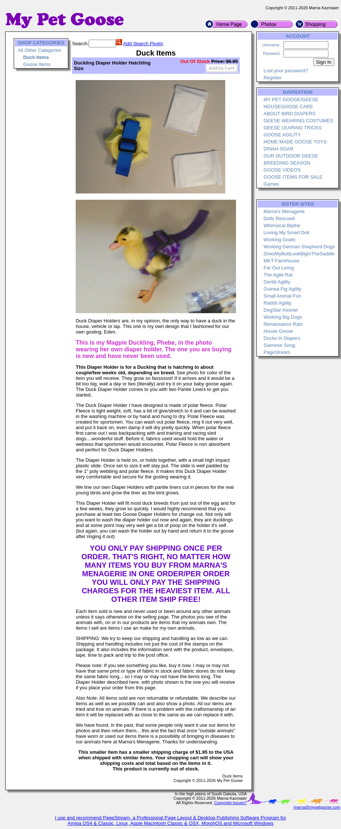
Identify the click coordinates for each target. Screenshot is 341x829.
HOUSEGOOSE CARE (288, 106)
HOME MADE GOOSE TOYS (295, 142)
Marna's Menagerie (284, 211)
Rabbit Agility (277, 303)
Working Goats (279, 239)
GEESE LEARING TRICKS (292, 127)
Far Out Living (278, 268)
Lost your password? (285, 70)
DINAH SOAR (278, 149)
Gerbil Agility (276, 282)
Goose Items (36, 64)
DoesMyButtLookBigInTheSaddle (299, 253)
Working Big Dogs (282, 317)
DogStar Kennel (280, 310)
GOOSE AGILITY (282, 134)
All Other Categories (39, 50)
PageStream (276, 352)
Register (272, 77)
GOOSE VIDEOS (282, 170)
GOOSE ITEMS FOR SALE (292, 177)
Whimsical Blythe (281, 225)
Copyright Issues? (230, 802)
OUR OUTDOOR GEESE (290, 156)
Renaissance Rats (283, 324)
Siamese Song (279, 345)
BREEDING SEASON (286, 163)
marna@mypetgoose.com (317, 807)
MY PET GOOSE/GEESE (290, 99)
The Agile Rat (277, 275)
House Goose (278, 331)
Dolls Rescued (279, 218)
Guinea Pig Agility (282, 289)
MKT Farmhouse (281, 260)
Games (271, 184)
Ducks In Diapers (281, 338)
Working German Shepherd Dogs (299, 246)
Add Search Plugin (143, 43)
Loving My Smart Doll (286, 232)
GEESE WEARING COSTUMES (298, 120)
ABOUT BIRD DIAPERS (289, 113)
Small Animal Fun (282, 296)
